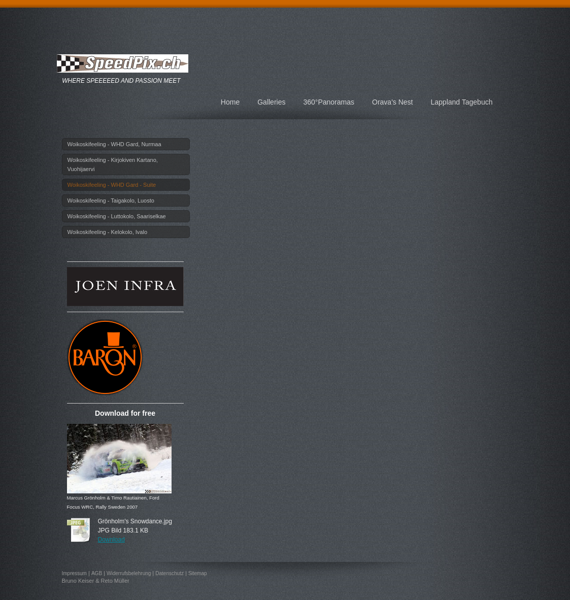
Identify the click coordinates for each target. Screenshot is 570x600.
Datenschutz (169, 573)
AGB (96, 573)
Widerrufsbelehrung (129, 573)
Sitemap (197, 573)
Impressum (74, 573)
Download (111, 539)
